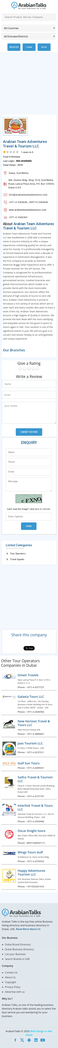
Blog (44, 47)
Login (29, 47)
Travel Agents (17, 559)
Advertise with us (15, 992)
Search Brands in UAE (17, 959)
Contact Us (11, 972)
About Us (10, 977)
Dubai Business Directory (19, 949)
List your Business (15, 954)
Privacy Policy (12, 987)
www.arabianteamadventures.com (27, 209)
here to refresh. (43, 509)
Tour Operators (18, 553)
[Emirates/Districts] (28, 36)
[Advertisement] (29, 85)
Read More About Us (28, 929)
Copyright (10, 982)
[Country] (28, 28)
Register (14, 47)
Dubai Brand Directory (18, 944)
